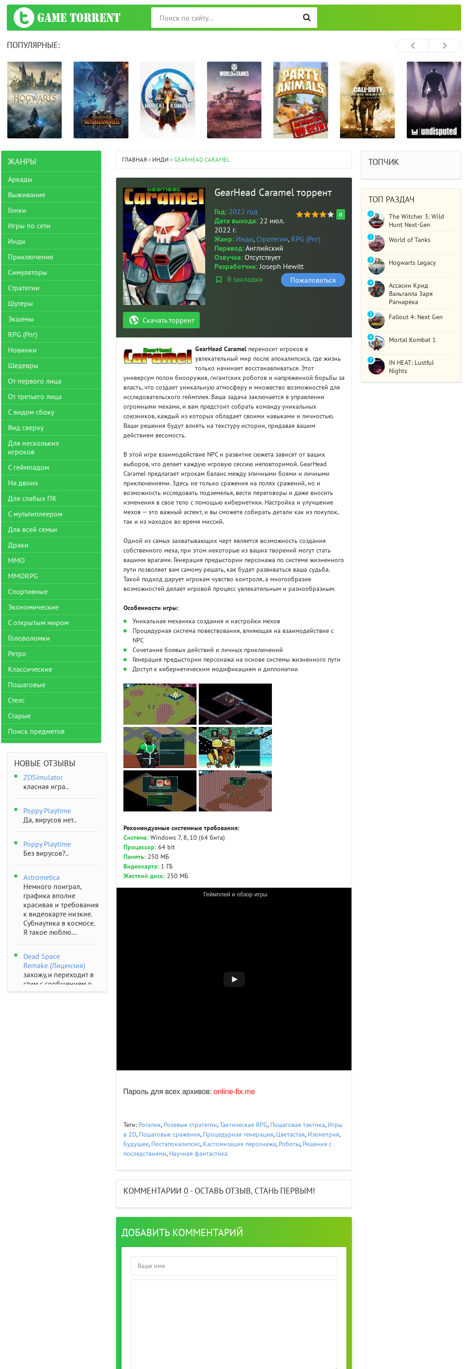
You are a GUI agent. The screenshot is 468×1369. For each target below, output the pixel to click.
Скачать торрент (168, 320)
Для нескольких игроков (39, 447)
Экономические (39, 606)
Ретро (23, 653)
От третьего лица (41, 396)
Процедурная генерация (238, 1134)
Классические (36, 669)
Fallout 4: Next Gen (416, 317)
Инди (244, 238)
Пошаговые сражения (169, 1134)
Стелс (22, 700)
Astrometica (41, 877)
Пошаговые (32, 684)
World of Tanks (410, 240)
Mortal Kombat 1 (412, 340)
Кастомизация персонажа (239, 1144)
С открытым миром (44, 622)
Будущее (136, 1144)
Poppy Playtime (47, 810)
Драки (24, 544)
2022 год (243, 211)
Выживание (32, 194)
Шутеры (26, 303)
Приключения (36, 256)
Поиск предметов (42, 731)
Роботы (289, 1144)
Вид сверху (31, 427)
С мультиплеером (41, 513)
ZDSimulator (43, 777)
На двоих (29, 482)
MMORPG (29, 575)
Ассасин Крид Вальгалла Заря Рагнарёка (411, 293)
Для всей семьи (38, 529)
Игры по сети (35, 225)
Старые (25, 715)
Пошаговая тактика (297, 1125)
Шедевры (29, 365)
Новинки (28, 349)
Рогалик (149, 1125)
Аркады (26, 179)
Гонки (23, 210)
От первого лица (40, 380)
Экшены (27, 318)
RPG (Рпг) (305, 238)
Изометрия (323, 1134)
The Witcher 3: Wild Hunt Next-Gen (416, 220)
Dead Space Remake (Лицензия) (54, 961)
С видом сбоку (37, 411)
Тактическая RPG (243, 1125)
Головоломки (35, 637)
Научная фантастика (198, 1153)
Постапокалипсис (175, 1144)
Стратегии (272, 238)
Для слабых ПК (38, 498)
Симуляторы (33, 272)
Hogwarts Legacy (412, 262)
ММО (22, 560)
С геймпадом (34, 467)
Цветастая (290, 1134)
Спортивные (33, 591)
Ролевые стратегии (190, 1125)
